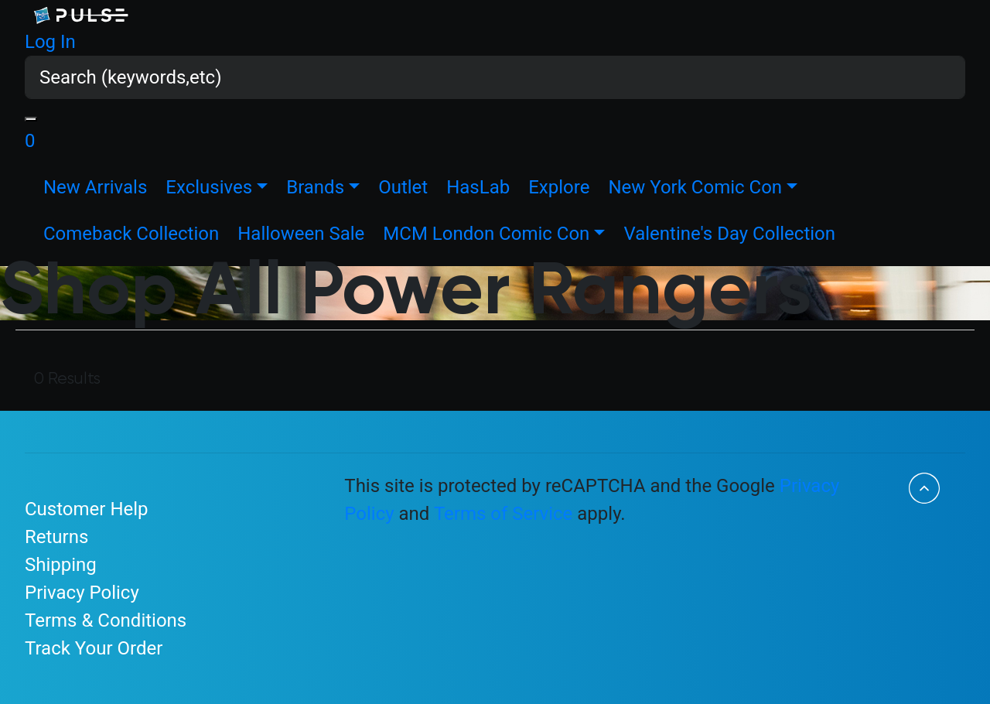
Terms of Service (503, 514)
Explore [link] (558, 187)
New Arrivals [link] (95, 187)
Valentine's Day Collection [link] (729, 233)
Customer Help (86, 509)
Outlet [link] (403, 187)
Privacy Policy (82, 592)
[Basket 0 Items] (30, 141)
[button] (50, 42)
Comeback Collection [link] (131, 233)
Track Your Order (93, 648)
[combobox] (495, 77)
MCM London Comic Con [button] (486, 233)
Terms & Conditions (105, 620)
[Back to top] (924, 488)
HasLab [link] (478, 187)
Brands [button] (315, 187)
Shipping (61, 565)
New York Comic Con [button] (695, 187)
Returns (56, 537)
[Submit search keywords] (31, 119)
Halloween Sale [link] (300, 233)
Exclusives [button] (209, 187)
